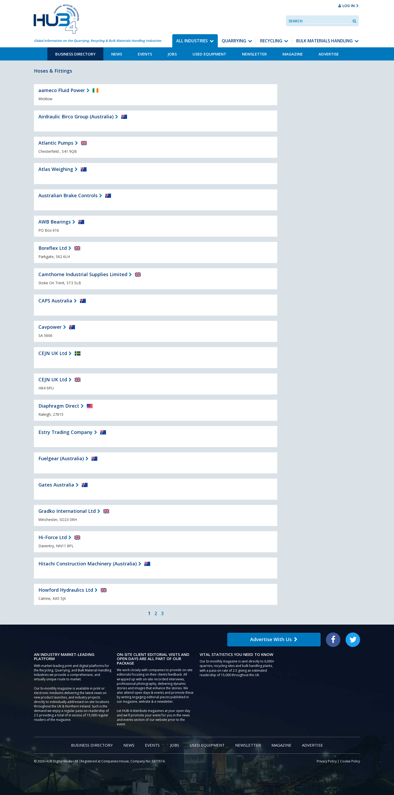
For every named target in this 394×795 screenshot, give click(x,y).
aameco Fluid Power (61, 90)
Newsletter (254, 54)
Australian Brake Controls (68, 195)
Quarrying (234, 41)
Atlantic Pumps (55, 143)
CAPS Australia (55, 300)
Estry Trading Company (65, 432)
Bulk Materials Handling (324, 41)
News (116, 54)
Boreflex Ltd (52, 248)
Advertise (329, 54)
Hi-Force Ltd (52, 537)
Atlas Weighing (55, 169)
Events (145, 54)
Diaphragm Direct (58, 406)
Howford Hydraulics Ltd (65, 590)
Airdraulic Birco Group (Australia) (76, 116)
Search (295, 20)
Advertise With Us (273, 639)
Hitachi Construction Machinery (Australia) (87, 563)
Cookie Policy (350, 761)
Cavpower (50, 327)
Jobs (172, 54)
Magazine (292, 54)
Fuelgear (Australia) (61, 458)
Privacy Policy (327, 761)
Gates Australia (56, 485)
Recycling (271, 41)
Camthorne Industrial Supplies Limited (82, 274)
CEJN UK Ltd (52, 353)
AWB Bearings (54, 222)
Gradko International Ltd (67, 511)
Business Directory (75, 54)
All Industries (192, 41)
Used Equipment (209, 54)
